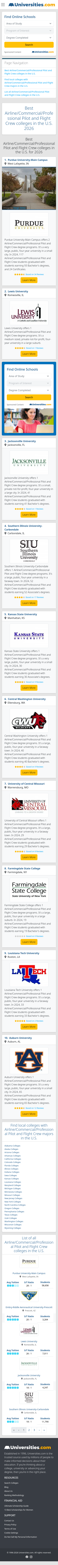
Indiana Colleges (11, 1172)
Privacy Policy (10, 1524)
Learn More (29, 280)
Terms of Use (10, 1528)
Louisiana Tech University (23, 953)
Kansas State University (22, 614)
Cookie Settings (11, 1532)
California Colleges (12, 1159)
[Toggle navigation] (3, 4)
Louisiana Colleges (12, 1182)
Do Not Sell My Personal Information (20, 1537)
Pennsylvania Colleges (14, 1211)
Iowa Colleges (10, 1175)
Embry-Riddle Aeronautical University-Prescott (29, 1307)
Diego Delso (19, 207)
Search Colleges (11, 1483)
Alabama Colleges (12, 1145)
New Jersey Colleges (13, 1198)
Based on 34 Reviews (35, 274)
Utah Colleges (10, 1218)
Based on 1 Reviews (34, 348)
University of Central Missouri (26, 783)
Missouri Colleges (12, 1195)
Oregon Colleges (11, 1208)
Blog (6, 1487)
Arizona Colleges (11, 1152)
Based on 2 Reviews (34, 1021)
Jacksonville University (22, 441)
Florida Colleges (11, 1165)
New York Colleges (12, 1201)
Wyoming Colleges (12, 1228)
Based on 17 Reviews (35, 597)
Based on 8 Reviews (34, 851)
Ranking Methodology (14, 1495)
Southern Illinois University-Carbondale (23, 527)
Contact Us (9, 1520)
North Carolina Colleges (15, 1205)
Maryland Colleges (12, 1185)
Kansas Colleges (11, 1178)
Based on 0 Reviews (34, 936)
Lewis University (18, 291)
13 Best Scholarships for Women (18, 1510)
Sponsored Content (12, 52)
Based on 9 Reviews (34, 682)
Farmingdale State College (24, 868)
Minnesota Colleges (13, 1192)
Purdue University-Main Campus (28, 160)
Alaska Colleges (11, 1149)
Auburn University (20, 1038)
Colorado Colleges (12, 1162)
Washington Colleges (13, 1221)
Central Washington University (27, 699)
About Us (8, 1491)
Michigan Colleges (12, 1188)
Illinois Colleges (11, 1169)
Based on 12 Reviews (35, 1108)
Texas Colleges (10, 1214)
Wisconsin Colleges (12, 1224)
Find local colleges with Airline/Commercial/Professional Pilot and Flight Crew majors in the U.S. (28, 82)
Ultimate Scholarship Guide (16, 1506)
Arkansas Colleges (12, 1155)
